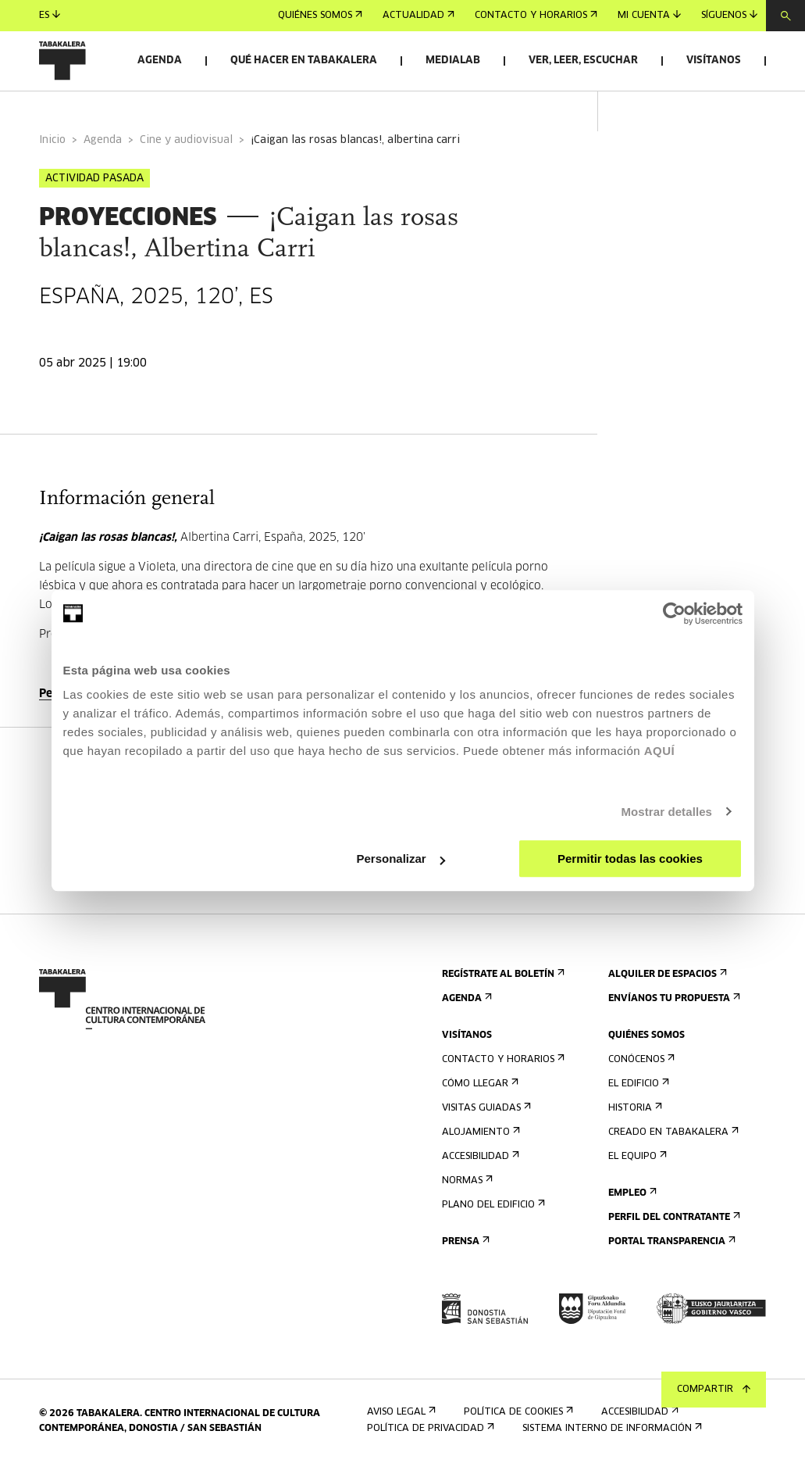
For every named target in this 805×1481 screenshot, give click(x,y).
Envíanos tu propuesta (672, 1013)
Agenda (159, 60)
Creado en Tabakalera (672, 1147)
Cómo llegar (478, 1098)
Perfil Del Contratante (672, 1232)
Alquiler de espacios (666, 989)
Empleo (631, 1208)
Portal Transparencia (670, 1256)
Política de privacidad (429, 1442)
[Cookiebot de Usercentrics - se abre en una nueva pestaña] (674, 613)
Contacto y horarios (536, 15)
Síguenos (729, 15)
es (49, 15)
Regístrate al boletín (501, 989)
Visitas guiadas (485, 1123)
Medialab (453, 60)
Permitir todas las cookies (630, 858)
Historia (633, 1123)
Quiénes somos (320, 15)
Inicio (52, 155)
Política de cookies (517, 1426)
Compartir (713, 1389)
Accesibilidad (479, 1171)
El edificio (637, 1098)
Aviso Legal (400, 1426)
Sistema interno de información (610, 1442)
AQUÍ (659, 750)
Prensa (464, 1256)
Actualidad (418, 15)
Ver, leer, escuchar (583, 60)
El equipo (636, 1171)
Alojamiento (479, 1147)
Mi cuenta (649, 15)
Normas (466, 1195)
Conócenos (639, 1074)
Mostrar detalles (666, 811)
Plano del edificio (492, 1219)
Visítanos (713, 60)
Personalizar (401, 858)
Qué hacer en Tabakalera (303, 60)
